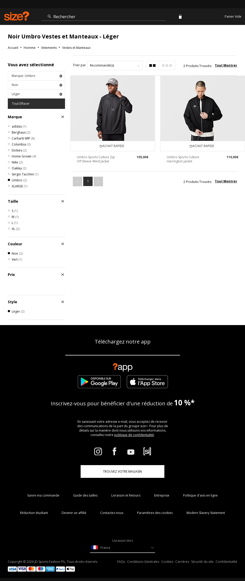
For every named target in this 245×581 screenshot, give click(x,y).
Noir (37, 85)
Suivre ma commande (43, 495)
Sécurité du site (202, 561)
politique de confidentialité (134, 435)
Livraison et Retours (125, 495)
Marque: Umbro (37, 76)
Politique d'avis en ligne (200, 495)
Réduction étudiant (34, 513)
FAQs (121, 561)
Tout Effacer (21, 103)
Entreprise (161, 495)
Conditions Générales (143, 561)
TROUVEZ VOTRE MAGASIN (122, 471)
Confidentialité (226, 561)
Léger (37, 94)
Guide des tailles (85, 495)
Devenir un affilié (74, 513)
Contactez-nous (111, 513)
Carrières (182, 561)
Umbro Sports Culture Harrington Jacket (183, 159)
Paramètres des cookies (155, 513)
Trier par (79, 65)
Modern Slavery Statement (205, 513)
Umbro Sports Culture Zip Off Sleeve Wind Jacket (96, 159)
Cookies (167, 561)
